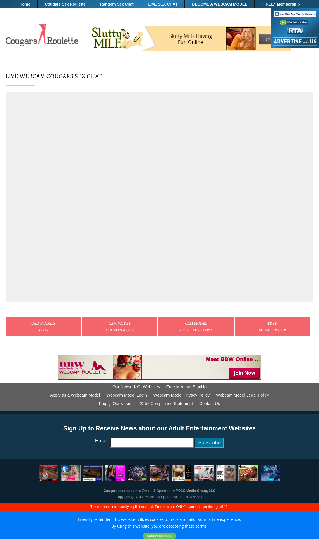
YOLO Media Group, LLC (195, 491)
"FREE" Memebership (272, 327)
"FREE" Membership (281, 4)
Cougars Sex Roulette (65, 4)
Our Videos (122, 403)
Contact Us (209, 403)
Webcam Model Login (126, 395)
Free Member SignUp (186, 386)
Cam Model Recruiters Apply (196, 327)
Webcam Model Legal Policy (242, 395)
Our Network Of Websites (136, 386)
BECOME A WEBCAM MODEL (219, 4)
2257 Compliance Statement (166, 403)
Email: (102, 441)
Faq (102, 403)
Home (24, 4)
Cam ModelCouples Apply (119, 327)
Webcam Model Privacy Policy (181, 395)
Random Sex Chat (117, 4)
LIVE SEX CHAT (163, 4)
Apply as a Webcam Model (75, 395)
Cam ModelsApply (43, 327)
